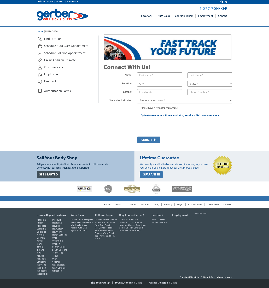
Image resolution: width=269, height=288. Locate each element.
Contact (222, 16)
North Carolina (59, 235)
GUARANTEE (151, 174)
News (133, 204)
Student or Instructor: (120, 100)
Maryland (41, 265)
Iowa (39, 253)
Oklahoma (57, 241)
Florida (40, 235)
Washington (58, 265)
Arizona (41, 223)
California (41, 229)
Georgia (41, 238)
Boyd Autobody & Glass (128, 282)
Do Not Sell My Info (201, 213)
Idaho (40, 244)
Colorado (41, 232)
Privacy (168, 204)
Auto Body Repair (102, 225)
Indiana (40, 250)
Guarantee (213, 204)
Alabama (41, 220)
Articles (145, 204)
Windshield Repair (79, 225)
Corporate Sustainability (130, 230)
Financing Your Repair (104, 233)
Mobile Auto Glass (79, 228)
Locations (146, 16)
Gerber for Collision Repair (130, 222)
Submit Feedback (159, 222)
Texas (55, 256)
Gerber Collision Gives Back (131, 228)
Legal (180, 204)
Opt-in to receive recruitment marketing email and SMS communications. (180, 115)
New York (57, 232)
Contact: (127, 92)
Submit (148, 140)
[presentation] (163, 127)
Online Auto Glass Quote (82, 220)
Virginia (56, 262)
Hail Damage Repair (103, 228)
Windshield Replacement (82, 222)
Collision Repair (184, 16)
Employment (205, 16)
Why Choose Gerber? (131, 215)
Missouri (56, 220)
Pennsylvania (59, 247)
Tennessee (57, 253)
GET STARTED (48, 174)
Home (40, 31)
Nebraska (57, 223)
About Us (120, 204)
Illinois (40, 247)
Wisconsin (57, 271)
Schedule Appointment (105, 222)
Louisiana (41, 262)
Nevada (56, 226)
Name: (128, 75)
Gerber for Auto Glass (128, 220)
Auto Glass (164, 16)
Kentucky (41, 259)
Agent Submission (79, 230)
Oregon (56, 244)
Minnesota (42, 271)
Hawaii (40, 241)
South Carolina (59, 250)
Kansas (40, 256)
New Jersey (57, 229)
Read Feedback (158, 220)
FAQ (156, 204)
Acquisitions (195, 204)
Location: (127, 83)
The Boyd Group (100, 282)
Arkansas (41, 226)
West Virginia (59, 268)
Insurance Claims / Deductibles (132, 225)
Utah (54, 259)
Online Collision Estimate (106, 220)
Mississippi (42, 274)
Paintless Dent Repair (104, 230)
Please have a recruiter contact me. (157, 108)
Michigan (41, 268)
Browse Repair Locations (51, 215)
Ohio (54, 238)
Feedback (157, 215)
